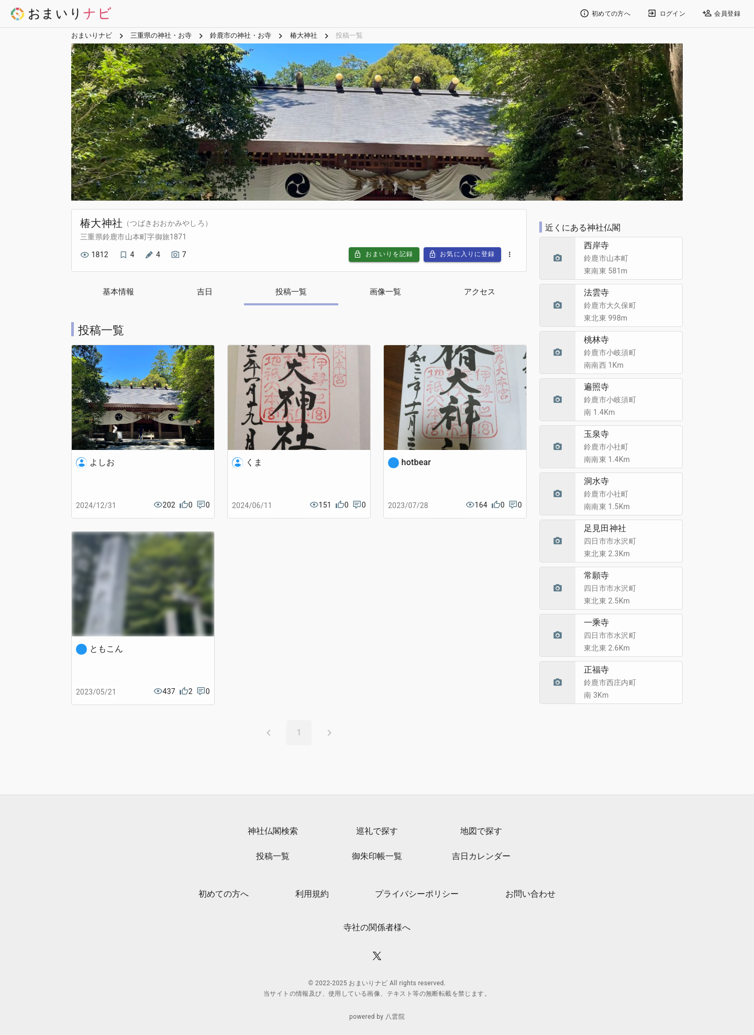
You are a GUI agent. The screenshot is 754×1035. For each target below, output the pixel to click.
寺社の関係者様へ (377, 928)
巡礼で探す (377, 831)
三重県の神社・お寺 (161, 37)
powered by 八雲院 (377, 1017)
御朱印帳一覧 (377, 857)
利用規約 (312, 894)
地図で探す (481, 831)
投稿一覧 (273, 857)
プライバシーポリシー (417, 894)
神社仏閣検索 (273, 831)
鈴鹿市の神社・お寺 (240, 37)
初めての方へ (223, 894)
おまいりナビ (91, 37)
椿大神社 (303, 37)
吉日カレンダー (481, 857)
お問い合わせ (530, 894)
